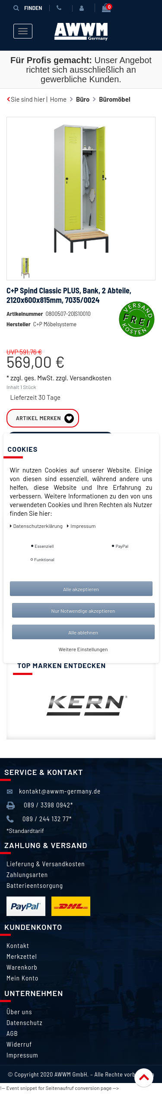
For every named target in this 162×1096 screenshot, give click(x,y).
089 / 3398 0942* (39, 808)
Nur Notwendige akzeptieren (83, 610)
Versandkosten (90, 391)
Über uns (19, 1015)
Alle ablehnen (83, 632)
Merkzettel (21, 960)
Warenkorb (22, 970)
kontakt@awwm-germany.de (53, 795)
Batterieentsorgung (34, 889)
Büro (82, 99)
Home (58, 99)
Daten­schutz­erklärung (37, 525)
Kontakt (17, 949)
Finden (27, 7)
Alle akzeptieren (81, 588)
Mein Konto (22, 981)
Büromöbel (114, 99)
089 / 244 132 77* (39, 822)
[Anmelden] (83, 8)
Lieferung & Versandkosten (45, 867)
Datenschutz (24, 1026)
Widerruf (19, 1047)
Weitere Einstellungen (83, 649)
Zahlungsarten (27, 878)
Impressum (22, 1058)
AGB (12, 1037)
